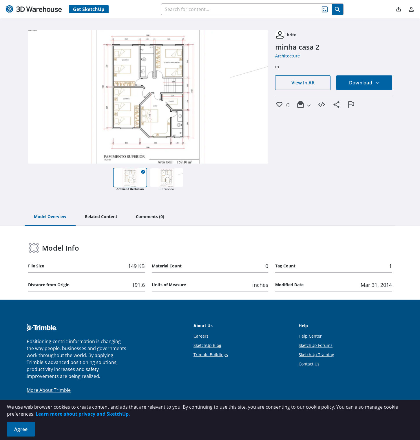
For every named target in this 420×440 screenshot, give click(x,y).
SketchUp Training (316, 354)
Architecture (287, 56)
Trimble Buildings (210, 354)
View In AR (303, 82)
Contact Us (309, 364)
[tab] (50, 217)
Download (364, 82)
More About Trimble (49, 390)
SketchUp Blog (207, 345)
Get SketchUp (88, 9)
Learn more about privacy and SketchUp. (83, 414)
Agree (21, 429)
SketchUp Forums (316, 345)
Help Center (310, 336)
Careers (201, 336)
